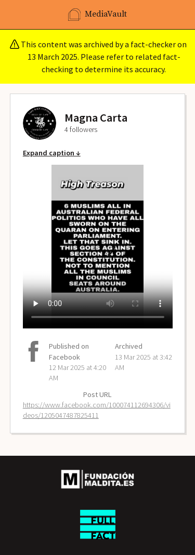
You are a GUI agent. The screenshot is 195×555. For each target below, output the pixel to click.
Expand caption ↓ (52, 152)
